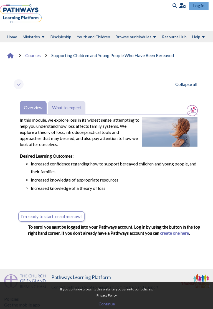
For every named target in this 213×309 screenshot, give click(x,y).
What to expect (66, 107)
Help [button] (196, 36)
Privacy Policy (107, 295)
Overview (33, 107)
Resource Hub (174, 36)
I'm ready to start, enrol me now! (51, 216)
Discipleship (60, 36)
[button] (182, 5)
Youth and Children (93, 36)
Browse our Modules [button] (133, 36)
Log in (198, 5)
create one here (174, 233)
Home (12, 36)
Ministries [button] (31, 36)
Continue (106, 304)
